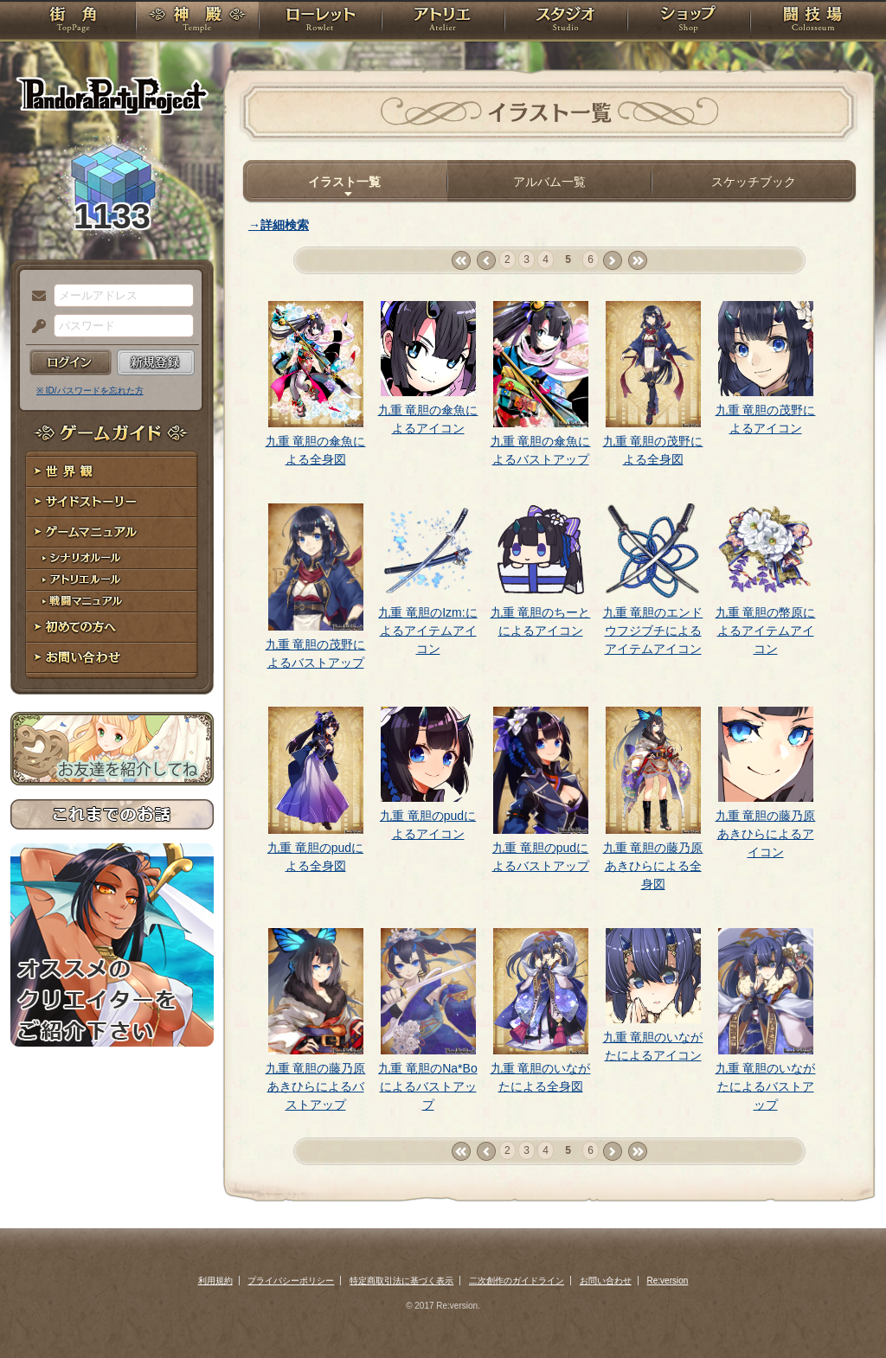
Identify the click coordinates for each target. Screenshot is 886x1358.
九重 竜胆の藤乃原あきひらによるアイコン (766, 834)
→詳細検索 (278, 225)
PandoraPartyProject (112, 95)
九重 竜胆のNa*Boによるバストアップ (427, 1086)
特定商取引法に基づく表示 (401, 1280)
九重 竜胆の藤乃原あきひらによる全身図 (653, 866)
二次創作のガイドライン (516, 1280)
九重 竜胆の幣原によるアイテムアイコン (766, 630)
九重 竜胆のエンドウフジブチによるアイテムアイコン (653, 630)
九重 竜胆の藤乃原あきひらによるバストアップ (316, 1086)
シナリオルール (112, 558)
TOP (73, 21)
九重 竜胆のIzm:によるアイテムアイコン (427, 630)
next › (612, 261)
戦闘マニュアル (112, 601)
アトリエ (443, 21)
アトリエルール (112, 580)
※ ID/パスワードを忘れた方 (90, 390)
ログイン (70, 362)
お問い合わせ (112, 658)
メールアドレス (34, 297)
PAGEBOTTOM (843, 1310)
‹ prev (486, 261)
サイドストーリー (112, 502)
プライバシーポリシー (290, 1280)
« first (461, 261)
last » (637, 261)
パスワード (34, 327)
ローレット (320, 21)
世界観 (112, 472)
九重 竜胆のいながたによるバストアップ (766, 1086)
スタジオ (565, 21)
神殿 (197, 21)
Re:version (668, 1280)
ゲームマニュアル (112, 532)
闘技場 (813, 21)
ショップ (688, 21)
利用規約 (215, 1280)
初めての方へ (112, 627)
